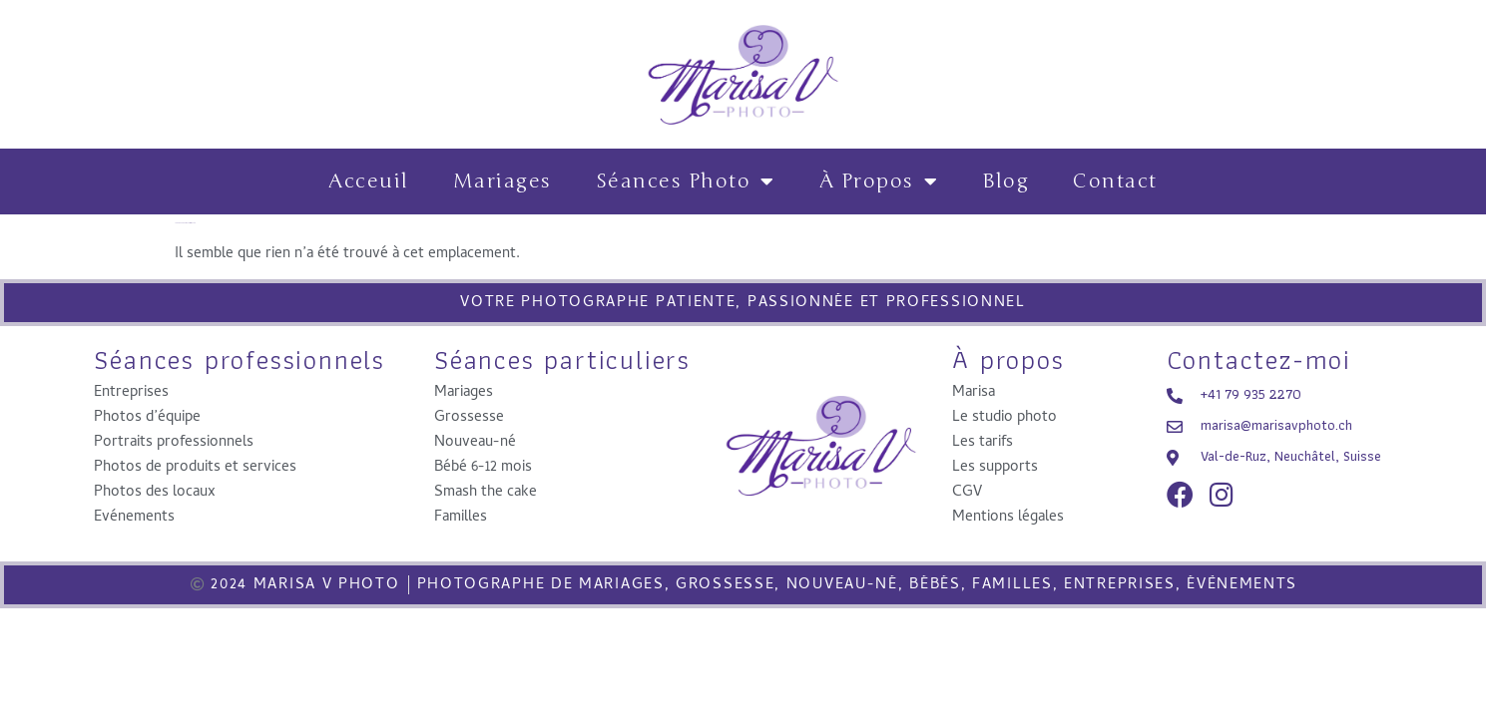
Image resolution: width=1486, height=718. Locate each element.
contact (1115, 181)
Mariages (502, 181)
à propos (879, 181)
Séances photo (685, 181)
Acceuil (368, 181)
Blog (1005, 181)
